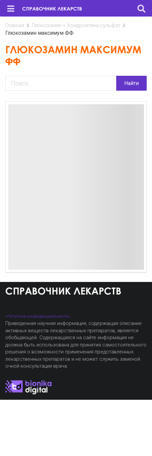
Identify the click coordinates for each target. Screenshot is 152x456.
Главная (14, 25)
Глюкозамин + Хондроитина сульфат (76, 25)
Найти (131, 83)
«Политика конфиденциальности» (37, 316)
